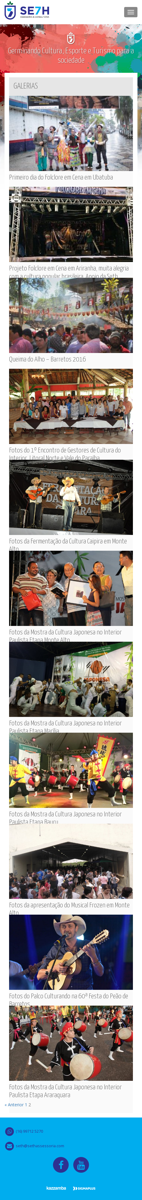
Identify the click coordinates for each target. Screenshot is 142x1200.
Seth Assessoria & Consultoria (27, 12)
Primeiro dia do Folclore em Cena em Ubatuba (61, 177)
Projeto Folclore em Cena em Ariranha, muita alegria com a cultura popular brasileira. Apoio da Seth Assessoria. (69, 276)
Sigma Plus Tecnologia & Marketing (84, 1188)
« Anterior (14, 1105)
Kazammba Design (56, 1188)
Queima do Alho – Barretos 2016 (47, 359)
